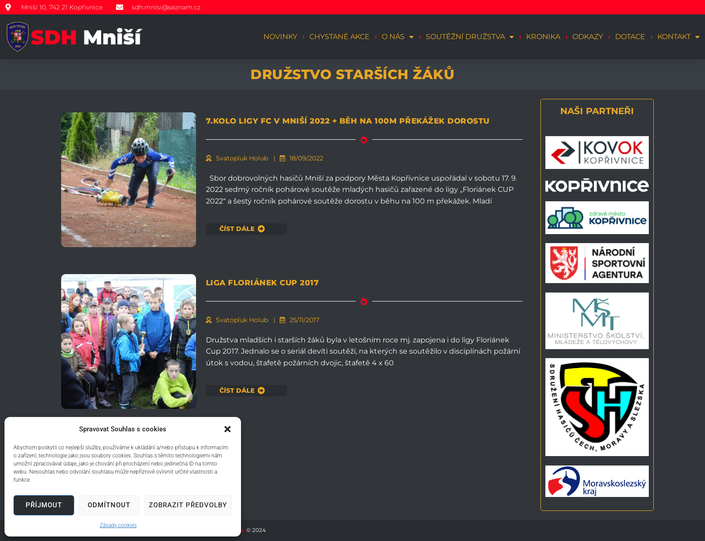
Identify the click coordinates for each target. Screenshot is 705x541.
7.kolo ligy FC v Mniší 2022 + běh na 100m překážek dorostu (350, 126)
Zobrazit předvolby (188, 505)
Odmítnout (109, 505)
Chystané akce (339, 36)
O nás (398, 36)
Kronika (543, 36)
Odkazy (587, 36)
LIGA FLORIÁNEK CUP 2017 (304, 281)
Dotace (630, 36)
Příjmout (44, 505)
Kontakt (678, 36)
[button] (227, 429)
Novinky (280, 36)
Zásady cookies (118, 525)
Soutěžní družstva (470, 36)
